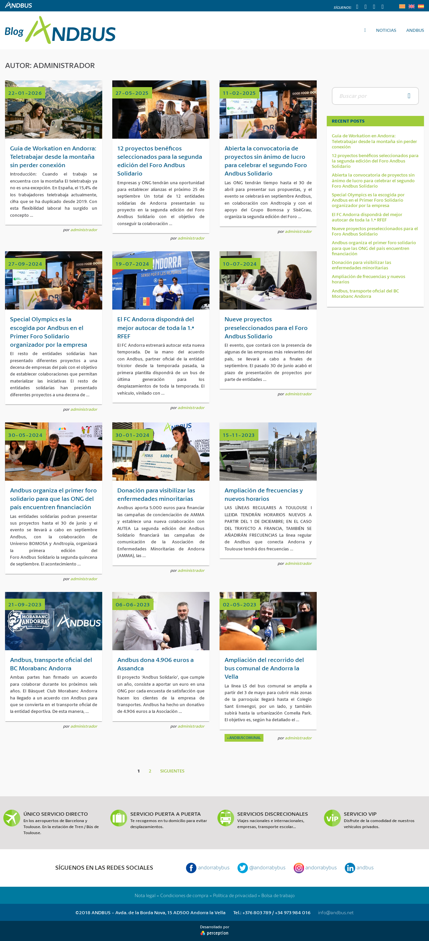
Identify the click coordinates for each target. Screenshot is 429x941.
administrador (83, 229)
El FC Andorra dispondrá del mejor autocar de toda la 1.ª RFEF (367, 217)
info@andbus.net (336, 912)
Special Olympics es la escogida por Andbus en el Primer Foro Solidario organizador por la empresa (368, 200)
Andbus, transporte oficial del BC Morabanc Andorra (365, 293)
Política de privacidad (235, 895)
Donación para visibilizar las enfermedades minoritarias (361, 265)
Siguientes (172, 771)
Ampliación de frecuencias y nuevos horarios (368, 279)
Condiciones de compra (184, 895)
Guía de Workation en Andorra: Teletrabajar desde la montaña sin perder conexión (374, 141)
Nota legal (145, 895)
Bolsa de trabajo (278, 895)
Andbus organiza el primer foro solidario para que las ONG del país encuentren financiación (374, 248)
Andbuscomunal (245, 737)
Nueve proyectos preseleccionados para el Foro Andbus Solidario (375, 231)
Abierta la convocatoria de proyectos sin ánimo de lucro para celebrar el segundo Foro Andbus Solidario (373, 180)
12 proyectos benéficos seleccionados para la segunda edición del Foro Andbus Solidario (375, 161)
